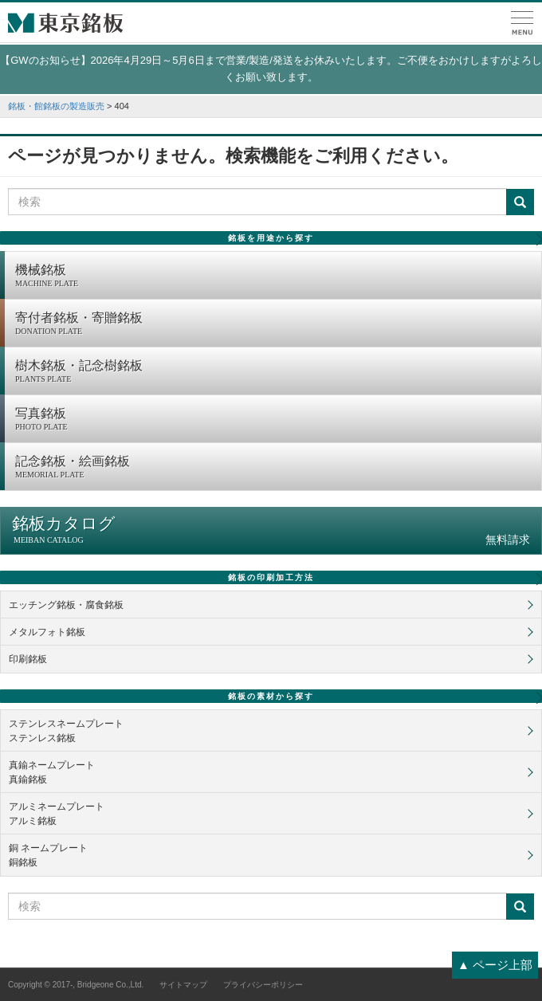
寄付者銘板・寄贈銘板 (274, 324)
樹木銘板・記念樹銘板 (274, 372)
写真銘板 (274, 420)
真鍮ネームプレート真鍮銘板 (52, 772)
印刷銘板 (28, 659)
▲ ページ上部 (495, 965)
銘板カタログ (271, 530)
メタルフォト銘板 (47, 632)
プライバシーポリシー (263, 984)
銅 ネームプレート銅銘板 (48, 855)
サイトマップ (183, 984)
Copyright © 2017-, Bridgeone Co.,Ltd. (75, 984)
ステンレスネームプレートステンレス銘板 (66, 731)
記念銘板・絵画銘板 (274, 467)
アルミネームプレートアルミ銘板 (56, 813)
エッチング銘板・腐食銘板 (66, 604)
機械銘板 (274, 276)
